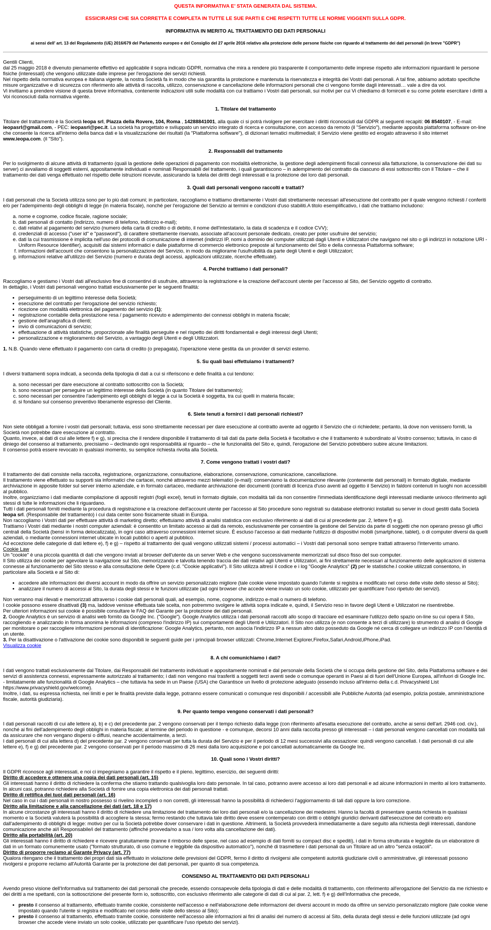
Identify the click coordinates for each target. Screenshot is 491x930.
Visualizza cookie (22, 645)
